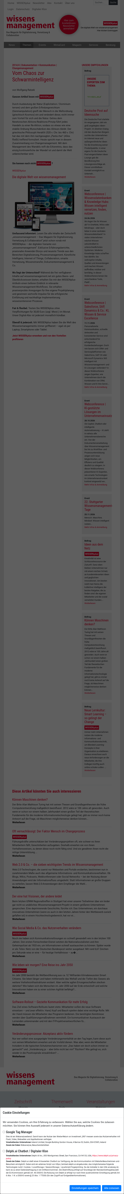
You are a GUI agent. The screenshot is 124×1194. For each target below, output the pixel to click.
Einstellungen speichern (85, 1188)
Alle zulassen (111, 1188)
